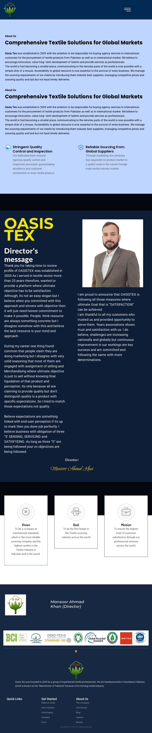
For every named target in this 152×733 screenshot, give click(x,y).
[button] (127, 10)
